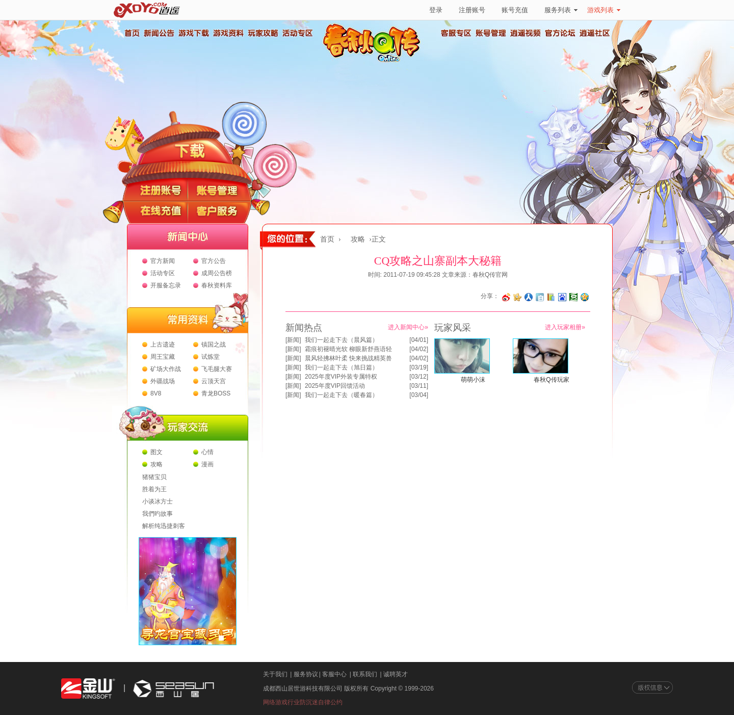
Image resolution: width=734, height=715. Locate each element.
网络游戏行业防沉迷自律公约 (303, 702)
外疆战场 (162, 381)
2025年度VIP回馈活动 (335, 385)
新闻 (293, 339)
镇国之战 (213, 344)
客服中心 (334, 674)
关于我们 (275, 674)
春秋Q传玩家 (551, 379)
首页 (131, 33)
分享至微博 (506, 297)
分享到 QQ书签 (551, 297)
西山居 (172, 688)
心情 (207, 452)
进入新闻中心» (408, 327)
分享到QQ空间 (585, 297)
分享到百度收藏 (562, 297)
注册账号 (472, 10)
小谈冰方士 (157, 501)
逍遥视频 (525, 33)
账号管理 (491, 33)
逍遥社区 (595, 33)
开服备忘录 (165, 285)
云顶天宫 (213, 381)
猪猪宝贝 (154, 477)
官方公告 (213, 260)
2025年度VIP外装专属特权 (341, 376)
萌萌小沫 (473, 379)
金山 (88, 688)
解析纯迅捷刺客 (163, 525)
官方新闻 (162, 260)
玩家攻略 (262, 33)
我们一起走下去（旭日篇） (341, 367)
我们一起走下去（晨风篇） (341, 339)
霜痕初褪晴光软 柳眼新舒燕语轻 (348, 349)
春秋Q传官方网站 (374, 61)
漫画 (207, 464)
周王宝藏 (162, 356)
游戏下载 (193, 33)
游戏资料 (228, 33)
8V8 (155, 393)
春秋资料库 (216, 285)
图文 (156, 452)
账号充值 (515, 10)
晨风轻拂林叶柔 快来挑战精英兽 (348, 358)
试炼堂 (210, 356)
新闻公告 (158, 33)
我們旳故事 (157, 513)
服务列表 (561, 10)
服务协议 (306, 674)
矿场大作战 (165, 369)
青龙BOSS (215, 393)
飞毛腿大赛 (216, 369)
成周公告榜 (216, 273)
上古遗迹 (162, 344)
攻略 (156, 464)
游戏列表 (603, 10)
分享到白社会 (540, 297)
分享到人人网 (529, 297)
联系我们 (365, 674)
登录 (435, 10)
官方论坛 (560, 33)
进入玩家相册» (565, 327)
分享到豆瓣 (573, 297)
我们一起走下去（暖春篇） (341, 395)
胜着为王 (154, 489)
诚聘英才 (395, 674)
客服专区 (456, 33)
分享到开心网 (517, 297)
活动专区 (297, 33)
